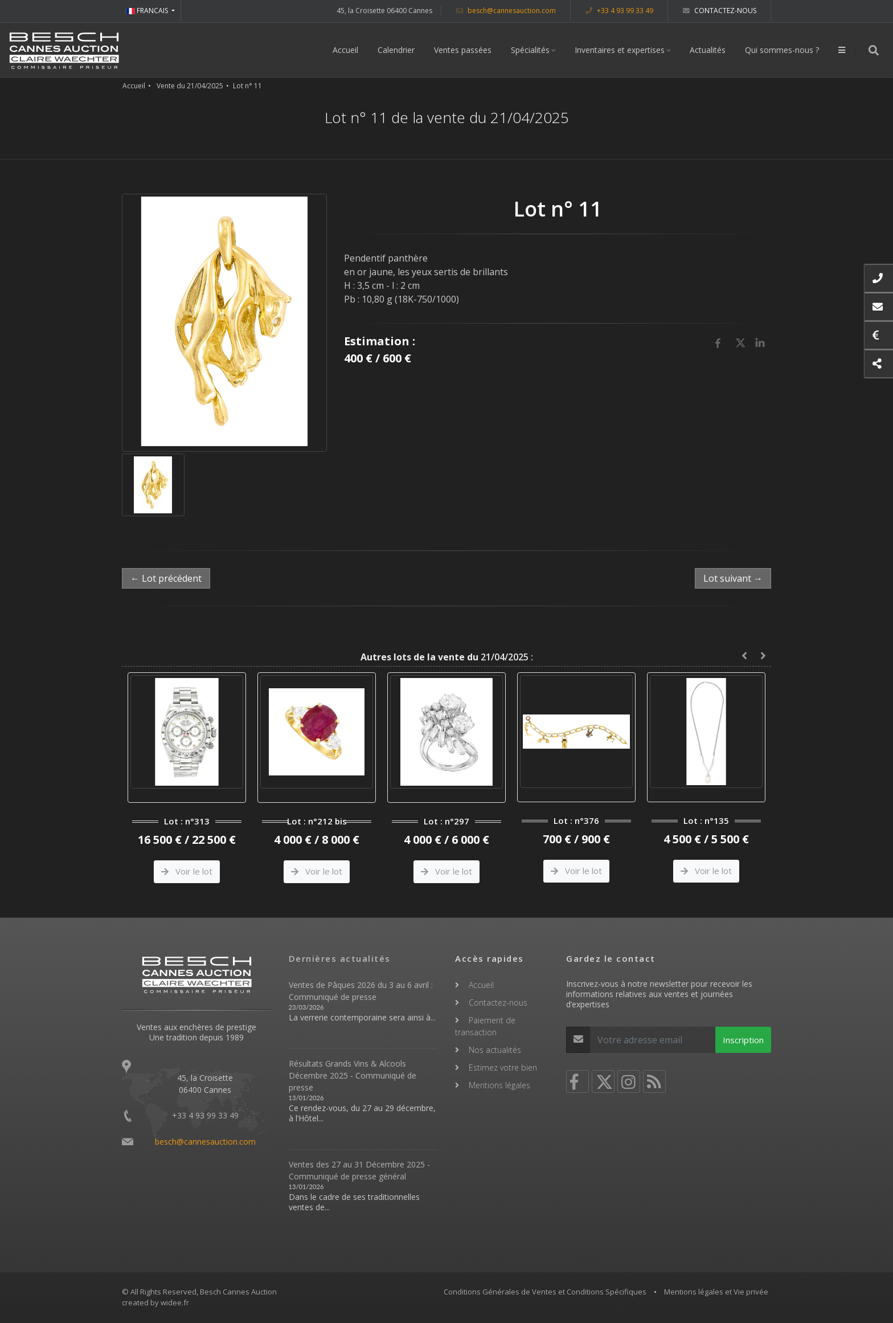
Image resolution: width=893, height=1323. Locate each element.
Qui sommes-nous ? (782, 49)
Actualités (708, 49)
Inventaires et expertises (620, 49)
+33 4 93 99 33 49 (619, 10)
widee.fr (175, 1302)
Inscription (743, 1040)
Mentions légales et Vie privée (716, 1292)
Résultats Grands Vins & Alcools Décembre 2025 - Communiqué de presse (352, 1075)
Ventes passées (462, 49)
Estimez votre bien (503, 1067)
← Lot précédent (166, 578)
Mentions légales (499, 1085)
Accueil (345, 49)
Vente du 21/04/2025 (190, 86)
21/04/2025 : (447, 657)
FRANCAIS (148, 10)
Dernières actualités (340, 958)
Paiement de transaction (485, 1026)
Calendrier (396, 49)
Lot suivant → (733, 578)
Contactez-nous (719, 10)
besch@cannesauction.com (506, 10)
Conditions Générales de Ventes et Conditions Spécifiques (545, 1292)
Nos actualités (495, 1049)
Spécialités (530, 49)
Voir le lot (186, 871)
